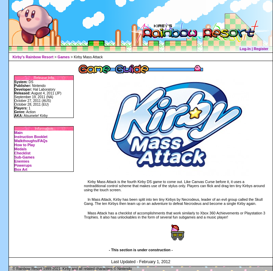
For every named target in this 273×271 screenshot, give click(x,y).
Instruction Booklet (30, 137)
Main (18, 133)
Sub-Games (24, 157)
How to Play (24, 145)
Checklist (22, 153)
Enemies (21, 161)
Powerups (23, 165)
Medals (20, 149)
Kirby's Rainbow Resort (33, 57)
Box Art (20, 169)
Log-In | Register (254, 49)
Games (64, 57)
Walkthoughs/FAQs (30, 141)
